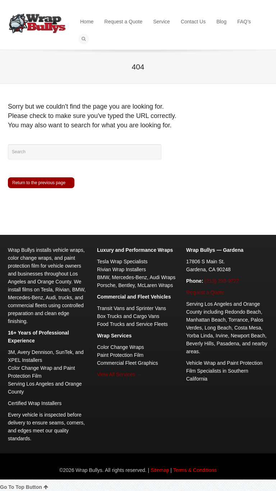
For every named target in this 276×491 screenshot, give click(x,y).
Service (161, 21)
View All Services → (119, 374)
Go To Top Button (24, 487)
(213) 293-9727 (221, 281)
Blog (221, 21)
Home (86, 21)
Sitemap (160, 470)
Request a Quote (123, 21)
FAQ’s (244, 21)
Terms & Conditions (195, 470)
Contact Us (193, 21)
